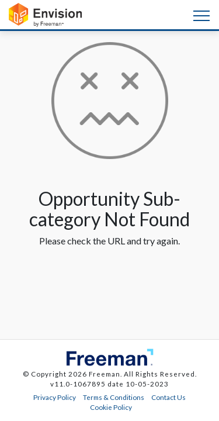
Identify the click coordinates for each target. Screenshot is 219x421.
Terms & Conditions (113, 397)
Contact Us (168, 397)
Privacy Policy (54, 397)
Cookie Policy (111, 407)
